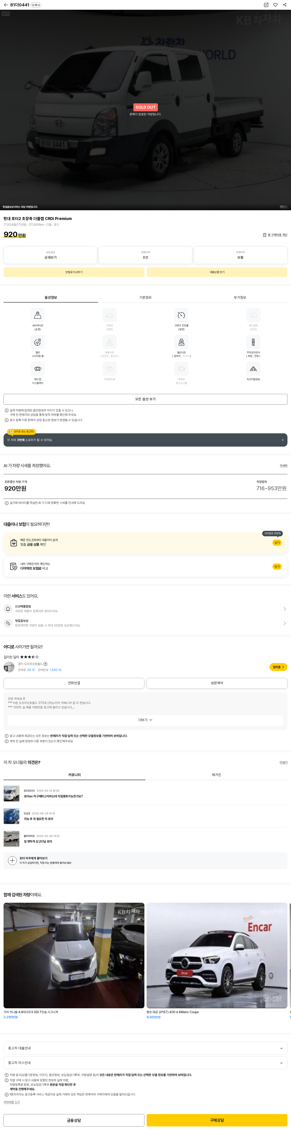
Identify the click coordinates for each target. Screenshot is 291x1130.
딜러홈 (277, 667)
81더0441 (25, 5)
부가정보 (240, 297)
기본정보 (145, 297)
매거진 (216, 775)
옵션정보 (51, 297)
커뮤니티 (74, 775)
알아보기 (145, 542)
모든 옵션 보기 (145, 399)
